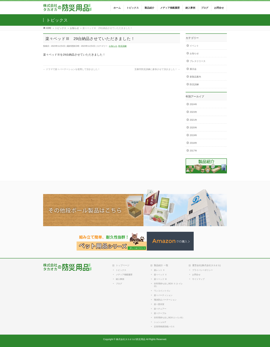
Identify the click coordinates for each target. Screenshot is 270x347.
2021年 (193, 120)
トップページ (122, 265)
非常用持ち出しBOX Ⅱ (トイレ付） (168, 284)
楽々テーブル (160, 313)
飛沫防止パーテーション (165, 300)
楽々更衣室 (159, 304)
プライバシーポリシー (202, 270)
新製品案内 (195, 76)
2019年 (193, 135)
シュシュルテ (160, 322)
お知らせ (113, 46)
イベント (194, 45)
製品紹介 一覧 (161, 265)
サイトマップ (198, 279)
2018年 (193, 143)
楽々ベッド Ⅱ (160, 274)
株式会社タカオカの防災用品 (130, 339)
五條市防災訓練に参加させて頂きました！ (157, 69)
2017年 (193, 150)
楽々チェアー (160, 309)
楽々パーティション (163, 295)
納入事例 (120, 279)
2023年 (193, 112)
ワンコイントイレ (162, 291)
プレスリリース (198, 61)
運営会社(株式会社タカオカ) (206, 265)
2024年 (193, 104)
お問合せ (196, 274)
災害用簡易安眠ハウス (164, 326)
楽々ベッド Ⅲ (160, 279)
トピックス (121, 270)
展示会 (193, 69)
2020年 (193, 127)
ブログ (119, 283)
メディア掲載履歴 (124, 274)
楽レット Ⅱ (159, 270)
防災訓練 (122, 46)
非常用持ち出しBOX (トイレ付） (169, 317)
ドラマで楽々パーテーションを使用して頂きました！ (71, 69)
